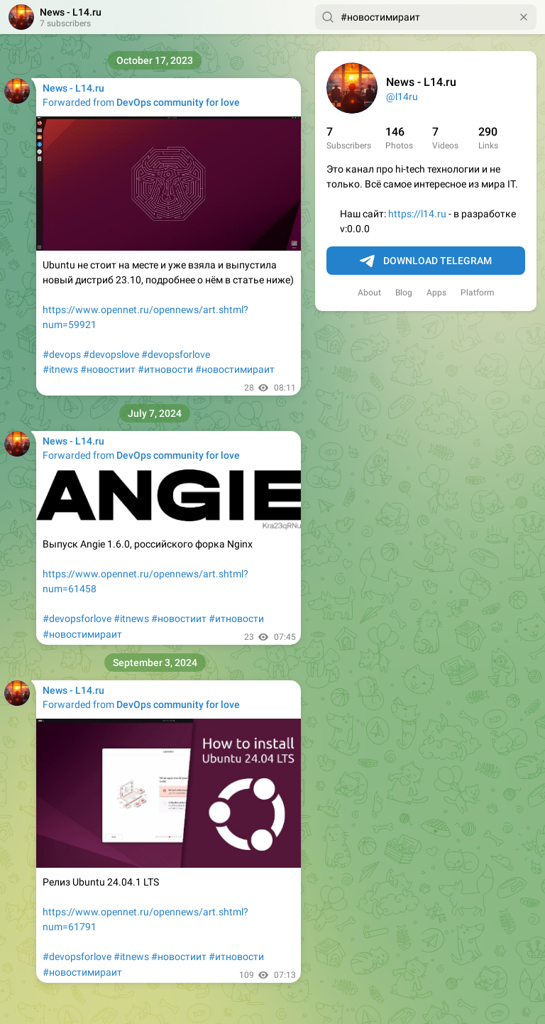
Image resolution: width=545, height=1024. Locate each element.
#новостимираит (235, 369)
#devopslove (111, 354)
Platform (478, 293)
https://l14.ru (417, 213)
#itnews (60, 369)
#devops (62, 354)
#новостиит (108, 369)
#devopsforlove (175, 354)
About (369, 293)
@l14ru (402, 96)
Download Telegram (426, 261)
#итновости (165, 369)
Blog (403, 293)
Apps (436, 293)
